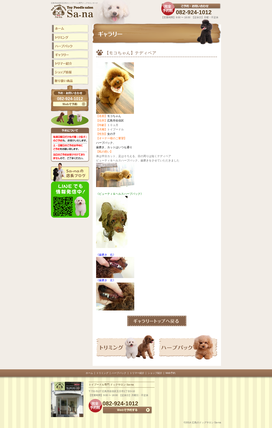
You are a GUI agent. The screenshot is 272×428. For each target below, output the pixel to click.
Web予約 (170, 373)
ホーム (89, 373)
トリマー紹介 (137, 373)
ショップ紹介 (155, 373)
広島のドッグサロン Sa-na (206, 422)
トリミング (102, 373)
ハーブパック (119, 373)
